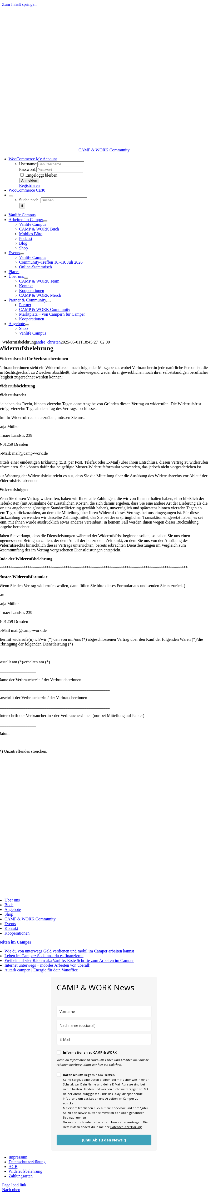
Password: (28, 169)
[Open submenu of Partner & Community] (48, 301)
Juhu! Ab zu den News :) (104, 1139)
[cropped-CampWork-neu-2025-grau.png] (104, 145)
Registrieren (29, 185)
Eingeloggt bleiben (38, 175)
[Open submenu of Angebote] (27, 325)
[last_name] (104, 1025)
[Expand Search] (11, 196)
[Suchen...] (64, 200)
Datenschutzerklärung (126, 1127)
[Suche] (22, 205)
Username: (28, 164)
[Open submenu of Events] (22, 254)
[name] (104, 1011)
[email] (104, 1039)
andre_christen (48, 342)
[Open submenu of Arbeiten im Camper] (45, 221)
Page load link (14, 1185)
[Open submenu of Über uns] (26, 278)
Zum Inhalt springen (19, 4)
